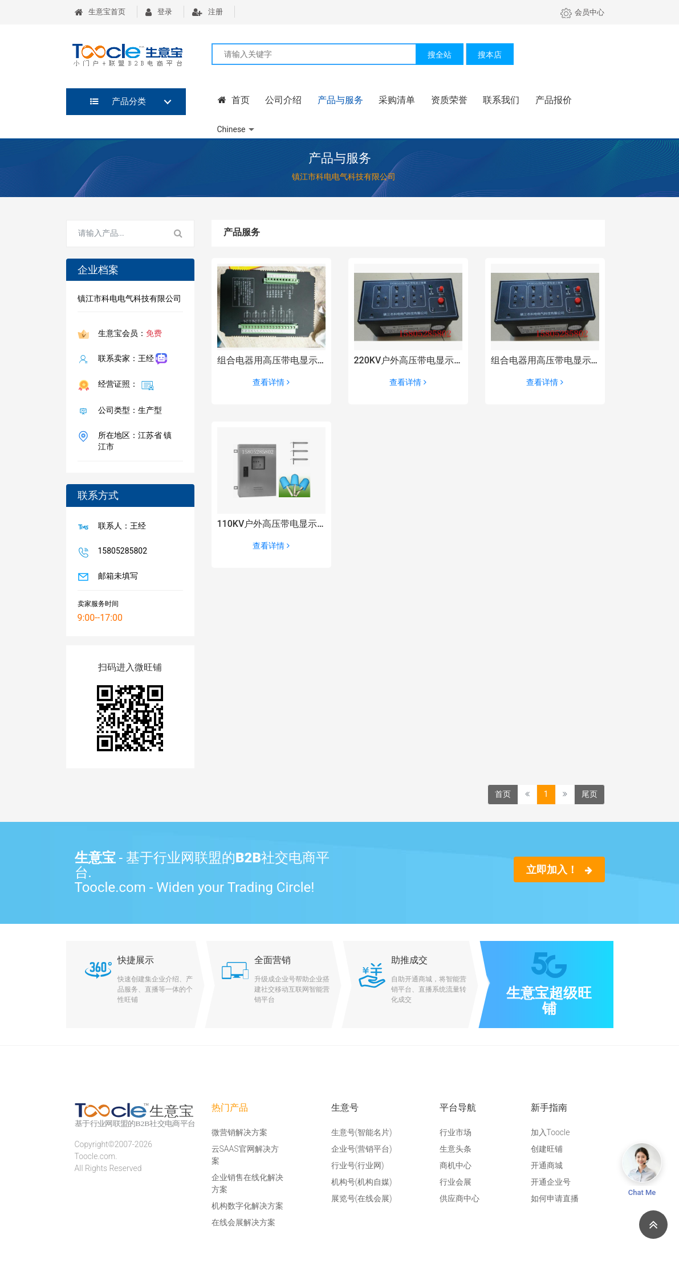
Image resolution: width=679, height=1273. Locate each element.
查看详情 (271, 382)
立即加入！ (559, 869)
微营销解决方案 (239, 1132)
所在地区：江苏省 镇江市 (132, 440)
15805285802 (120, 551)
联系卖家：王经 (130, 359)
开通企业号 (551, 1181)
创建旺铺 (547, 1148)
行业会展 (455, 1181)
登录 (158, 11)
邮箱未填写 (115, 576)
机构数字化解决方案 (247, 1205)
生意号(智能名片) (361, 1132)
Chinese (231, 128)
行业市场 (455, 1132)
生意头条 (455, 1148)
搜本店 (490, 54)
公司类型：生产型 (127, 410)
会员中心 (582, 12)
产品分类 (118, 101)
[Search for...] (115, 233)
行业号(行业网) (357, 1165)
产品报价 (547, 100)
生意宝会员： (127, 334)
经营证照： (123, 384)
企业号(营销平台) (361, 1148)
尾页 (589, 794)
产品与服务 (337, 100)
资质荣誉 (444, 100)
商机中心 (455, 1165)
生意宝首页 (100, 11)
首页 (233, 100)
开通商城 (547, 1165)
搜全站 (440, 54)
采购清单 (393, 100)
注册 (207, 11)
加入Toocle (550, 1132)
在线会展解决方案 (243, 1222)
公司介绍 (281, 100)
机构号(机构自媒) (361, 1181)
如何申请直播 (555, 1198)
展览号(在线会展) (361, 1198)
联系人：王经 (119, 526)
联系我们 (496, 100)
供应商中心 (459, 1198)
